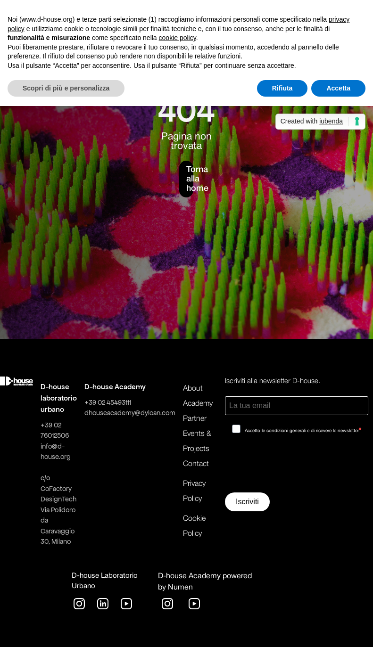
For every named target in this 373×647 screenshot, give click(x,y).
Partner (195, 419)
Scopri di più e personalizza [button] (66, 88)
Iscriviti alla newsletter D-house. (272, 381)
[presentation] (296, 466)
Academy (198, 404)
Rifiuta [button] (282, 88)
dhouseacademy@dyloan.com (129, 413)
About (193, 388)
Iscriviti (247, 502)
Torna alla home (189, 179)
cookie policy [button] (177, 37)
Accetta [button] (338, 88)
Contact (196, 464)
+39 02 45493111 (107, 402)
